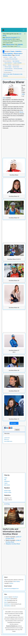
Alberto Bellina (17, 581)
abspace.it (6, 596)
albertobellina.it (7, 605)
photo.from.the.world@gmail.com (11, 588)
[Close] (24, 34)
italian (4, 98)
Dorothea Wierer (7, 55)
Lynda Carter (7, 437)
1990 (23, 94)
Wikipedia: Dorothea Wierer (13, 544)
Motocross (6, 439)
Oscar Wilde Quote (8, 441)
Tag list (5, 483)
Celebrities (18, 51)
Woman (17, 55)
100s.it (5, 600)
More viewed (7, 485)
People (12, 51)
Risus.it (5, 602)
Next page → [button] (14, 423)
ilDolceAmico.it (7, 604)
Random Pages (7, 490)
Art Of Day (7, 504)
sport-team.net (7, 598)
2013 (18, 46)
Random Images (7, 492)
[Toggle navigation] (24, 29)
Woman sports (18, 53)
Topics (5, 477)
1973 (18, 37)
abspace (11, 583)
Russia (21, 112)
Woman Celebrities (8, 53)
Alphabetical (7, 481)
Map (5, 479)
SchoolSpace (15, 596)
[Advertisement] (14, 14)
